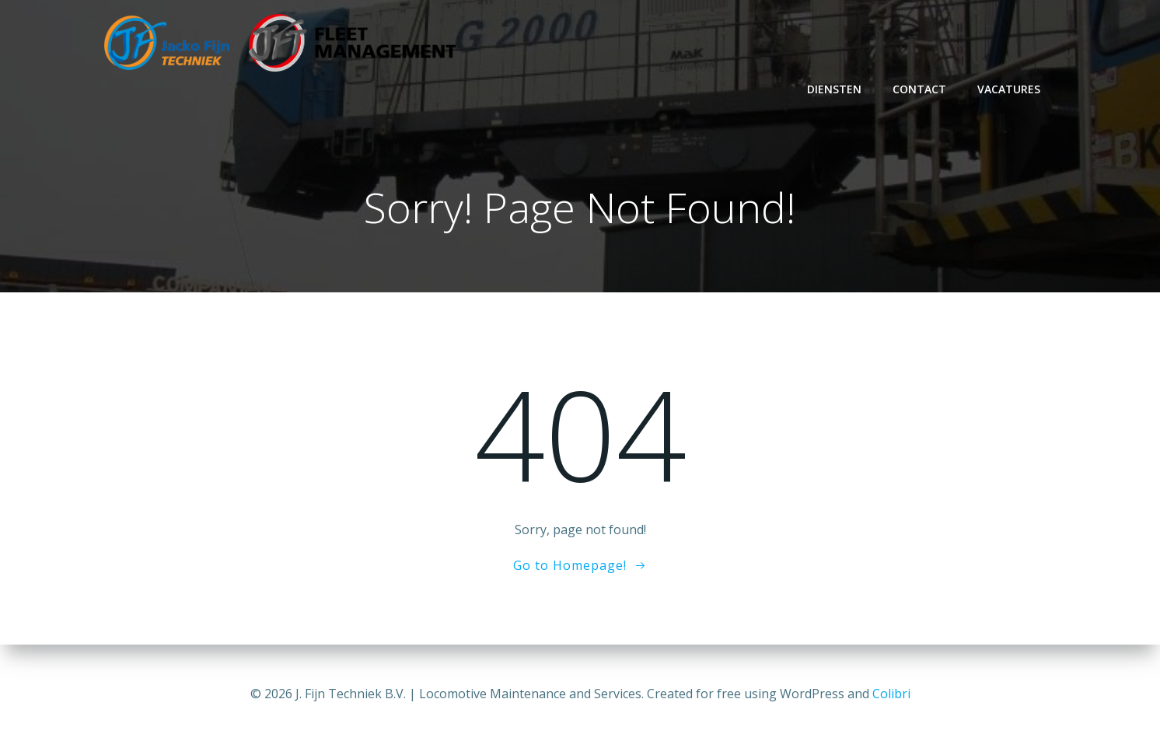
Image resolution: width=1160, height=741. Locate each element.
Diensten (837, 89)
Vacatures (1011, 89)
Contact (922, 89)
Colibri (891, 694)
